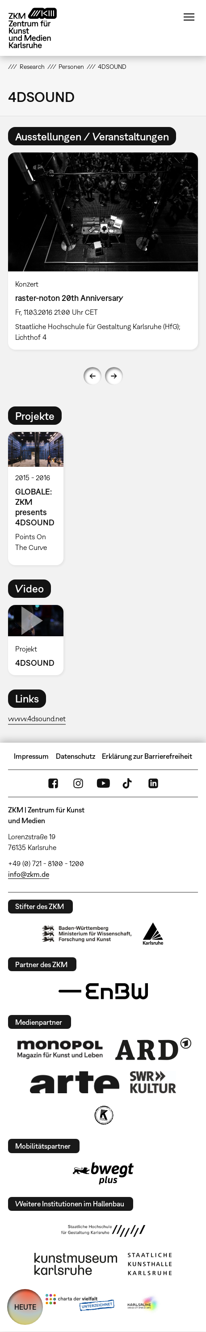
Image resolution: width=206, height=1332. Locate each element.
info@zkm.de (28, 874)
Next (114, 376)
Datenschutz (75, 756)
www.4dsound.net (37, 719)
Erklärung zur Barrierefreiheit (147, 756)
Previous (92, 376)
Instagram (78, 783)
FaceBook (53, 783)
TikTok (128, 783)
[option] (103, 251)
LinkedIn (153, 783)
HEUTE (25, 1307)
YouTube (103, 783)
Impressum (31, 756)
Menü (189, 17)
